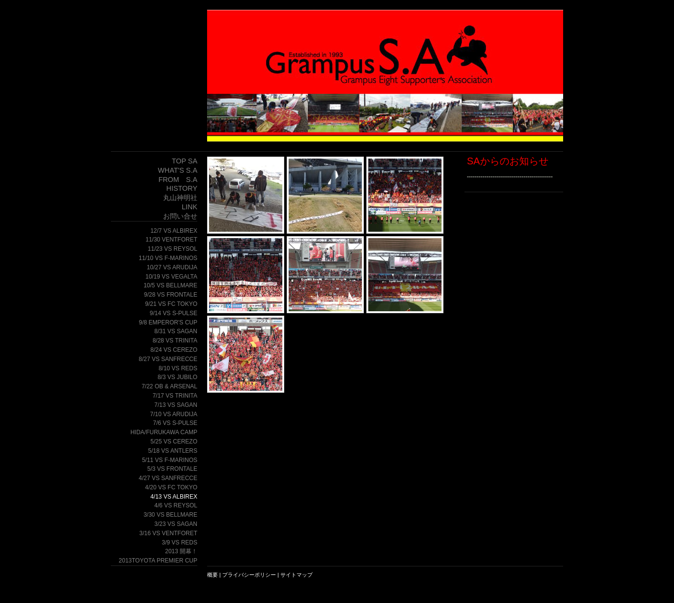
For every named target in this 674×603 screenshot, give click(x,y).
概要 (212, 575)
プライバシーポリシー (249, 575)
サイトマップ (296, 575)
